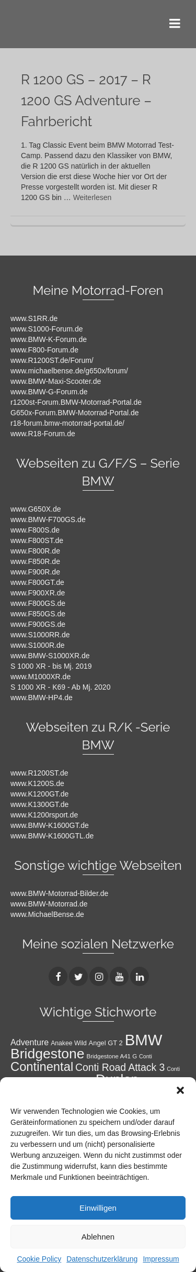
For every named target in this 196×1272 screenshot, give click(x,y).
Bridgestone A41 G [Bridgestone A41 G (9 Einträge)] (112, 1056)
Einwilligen (98, 1207)
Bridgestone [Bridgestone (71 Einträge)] (47, 1053)
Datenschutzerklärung (101, 1259)
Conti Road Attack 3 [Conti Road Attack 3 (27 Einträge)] (120, 1067)
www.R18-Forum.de (42, 433)
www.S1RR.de (33, 318)
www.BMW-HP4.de (41, 697)
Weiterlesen (92, 197)
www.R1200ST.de (39, 773)
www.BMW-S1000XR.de (49, 655)
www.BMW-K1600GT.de (49, 825)
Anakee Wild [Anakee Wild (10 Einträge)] (69, 1043)
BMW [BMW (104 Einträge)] (144, 1039)
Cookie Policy (39, 1259)
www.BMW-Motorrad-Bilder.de (59, 893)
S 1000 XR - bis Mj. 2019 (51, 666)
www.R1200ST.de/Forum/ (52, 360)
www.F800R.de (35, 551)
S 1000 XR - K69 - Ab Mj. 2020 (60, 687)
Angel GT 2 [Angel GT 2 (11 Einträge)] (106, 1043)
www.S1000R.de (37, 645)
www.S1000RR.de (40, 635)
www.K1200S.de (37, 783)
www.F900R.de (35, 572)
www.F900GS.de (37, 624)
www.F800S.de (35, 530)
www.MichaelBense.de (47, 914)
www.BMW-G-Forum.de (49, 392)
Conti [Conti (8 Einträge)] (145, 1056)
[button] (180, 1090)
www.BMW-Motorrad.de (49, 904)
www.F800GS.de (37, 603)
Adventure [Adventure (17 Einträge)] (29, 1042)
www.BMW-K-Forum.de (48, 339)
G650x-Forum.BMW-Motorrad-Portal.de (74, 412)
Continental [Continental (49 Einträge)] (41, 1066)
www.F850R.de (35, 561)
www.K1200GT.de (39, 794)
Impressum (161, 1259)
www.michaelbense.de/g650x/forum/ (69, 371)
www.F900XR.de (37, 593)
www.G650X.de (35, 509)
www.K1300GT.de (39, 804)
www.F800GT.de (37, 582)
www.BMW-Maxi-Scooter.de (55, 381)
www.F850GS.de (37, 614)
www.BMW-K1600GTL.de (52, 836)
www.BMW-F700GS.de (48, 519)
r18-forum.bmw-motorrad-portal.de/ (67, 423)
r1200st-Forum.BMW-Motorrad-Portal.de (76, 402)
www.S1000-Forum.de (46, 329)
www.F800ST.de (36, 540)
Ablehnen (98, 1236)
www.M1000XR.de (40, 676)
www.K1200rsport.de (44, 815)
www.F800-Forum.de (44, 350)
